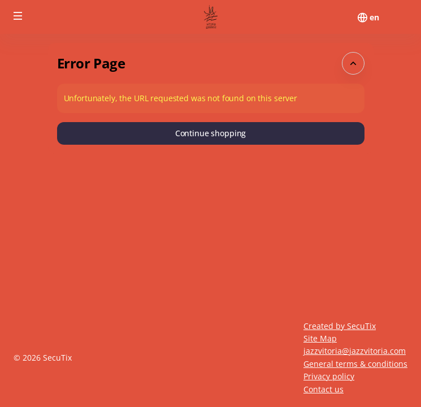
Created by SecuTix (339, 326)
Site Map (320, 338)
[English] (374, 17)
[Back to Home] (211, 17)
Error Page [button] (91, 63)
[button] (18, 15)
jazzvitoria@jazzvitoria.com (354, 350)
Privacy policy (328, 376)
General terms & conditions (355, 363)
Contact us (323, 389)
